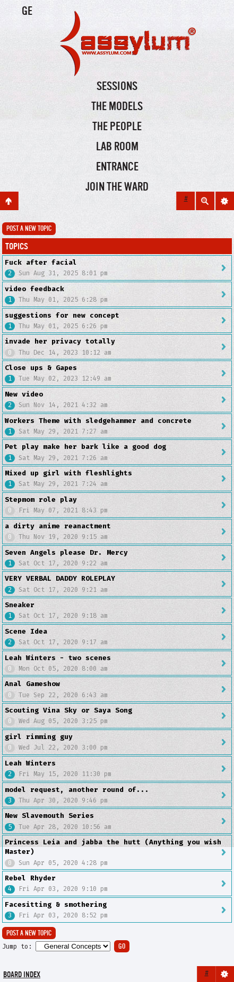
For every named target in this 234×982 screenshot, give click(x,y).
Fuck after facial (41, 262)
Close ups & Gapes (41, 368)
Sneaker (19, 605)
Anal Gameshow (32, 684)
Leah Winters (30, 763)
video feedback (34, 289)
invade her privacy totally (60, 341)
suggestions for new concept (62, 315)
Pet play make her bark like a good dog (85, 447)
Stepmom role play (41, 499)
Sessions (117, 87)
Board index (21, 975)
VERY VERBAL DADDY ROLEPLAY (60, 578)
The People (117, 127)
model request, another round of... (77, 790)
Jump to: (17, 946)
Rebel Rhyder (30, 878)
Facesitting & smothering (56, 904)
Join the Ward (117, 187)
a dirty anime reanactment (58, 526)
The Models (117, 107)
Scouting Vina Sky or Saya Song (68, 710)
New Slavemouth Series (49, 815)
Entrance (117, 167)
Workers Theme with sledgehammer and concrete (98, 421)
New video (24, 394)
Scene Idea (26, 631)
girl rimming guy (39, 737)
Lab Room (117, 147)
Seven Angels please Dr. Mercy (66, 552)
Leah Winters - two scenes (58, 658)
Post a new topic (28, 229)
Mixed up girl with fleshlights (68, 473)
